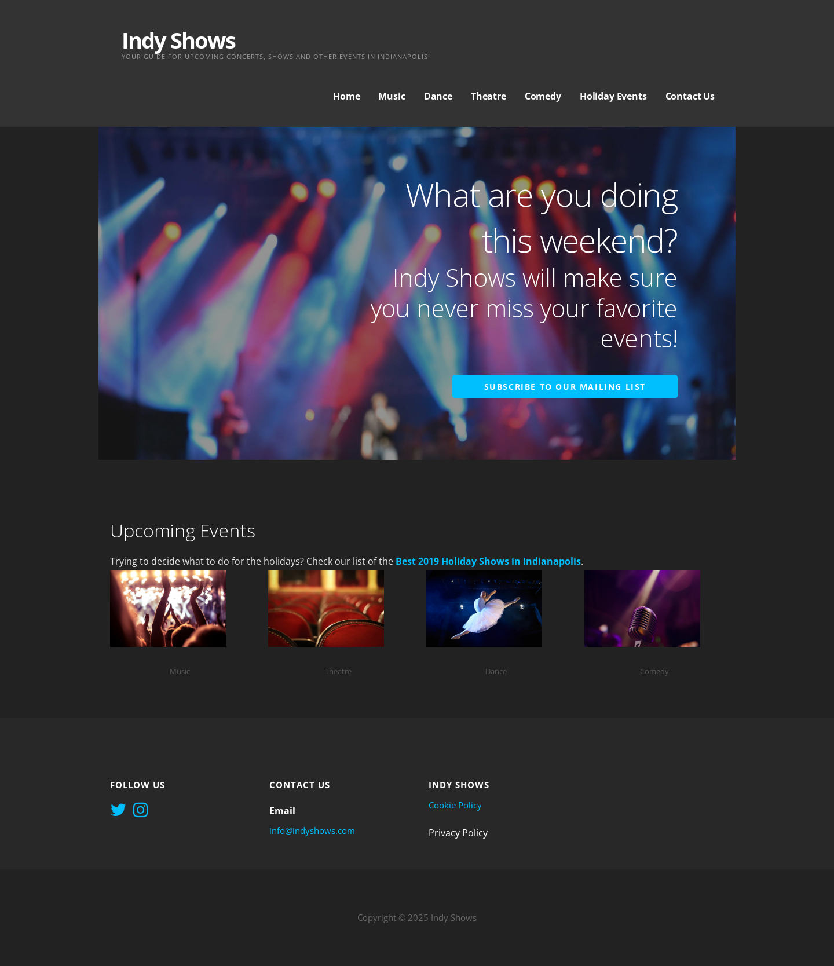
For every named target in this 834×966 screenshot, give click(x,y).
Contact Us (690, 96)
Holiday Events (613, 96)
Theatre (488, 96)
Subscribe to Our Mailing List (565, 386)
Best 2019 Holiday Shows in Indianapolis (488, 561)
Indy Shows (178, 40)
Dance (438, 96)
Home (346, 96)
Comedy (543, 96)
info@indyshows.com (312, 830)
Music (391, 96)
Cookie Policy (455, 805)
